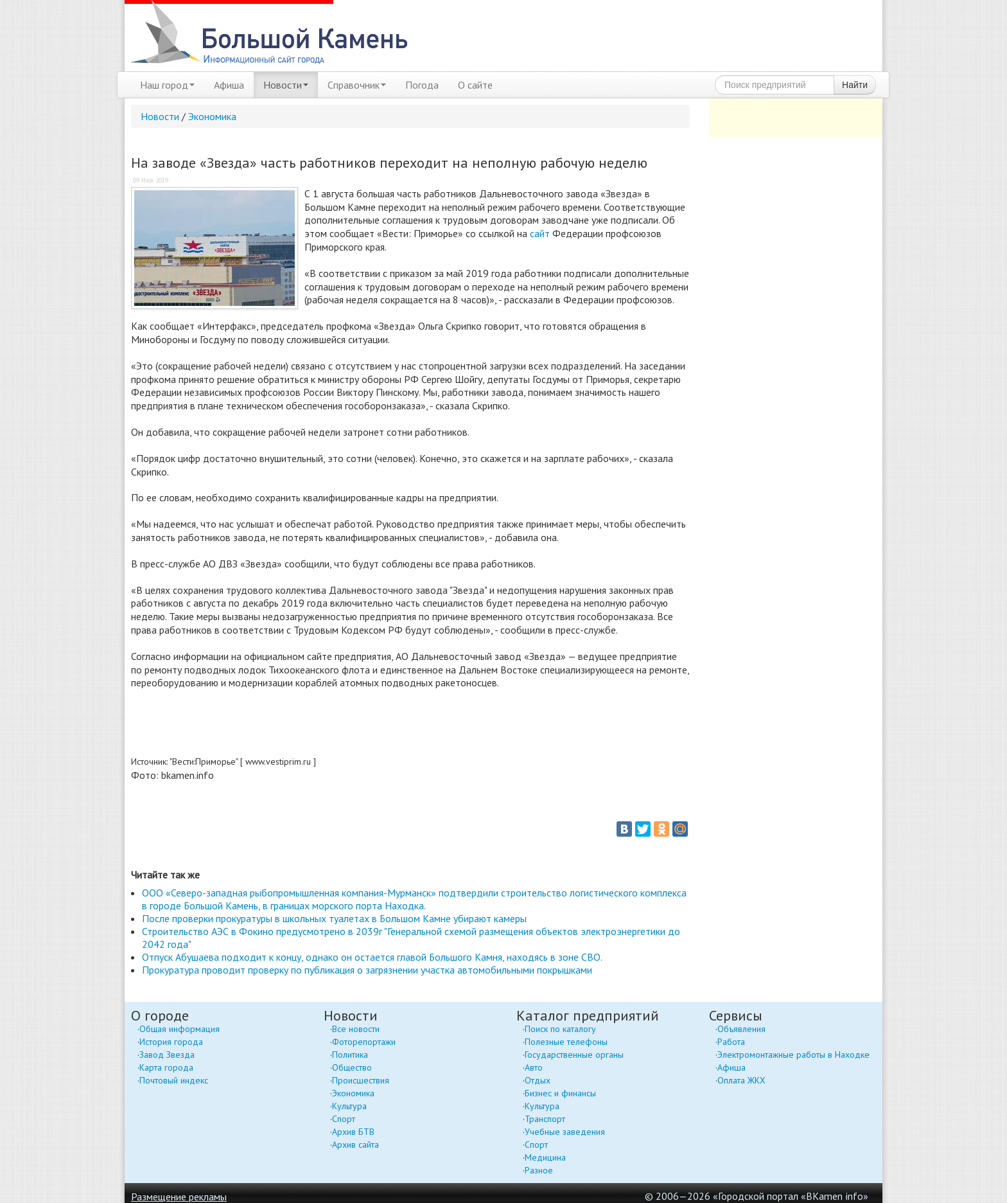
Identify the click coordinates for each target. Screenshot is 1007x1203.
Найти (855, 85)
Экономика (212, 116)
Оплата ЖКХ (741, 1080)
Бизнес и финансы (560, 1093)
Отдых (537, 1080)
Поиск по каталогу (560, 1029)
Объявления (741, 1029)
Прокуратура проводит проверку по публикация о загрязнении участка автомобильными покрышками (367, 969)
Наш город (167, 84)
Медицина (545, 1157)
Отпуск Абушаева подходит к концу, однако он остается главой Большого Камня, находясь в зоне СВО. (372, 956)
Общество (352, 1067)
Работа (731, 1041)
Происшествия (360, 1080)
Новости (285, 84)
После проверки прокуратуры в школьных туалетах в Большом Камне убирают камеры (334, 918)
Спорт (343, 1119)
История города (171, 1041)
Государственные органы (574, 1054)
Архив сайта (355, 1144)
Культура (349, 1106)
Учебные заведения (565, 1131)
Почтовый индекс (173, 1080)
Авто (534, 1067)
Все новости (356, 1029)
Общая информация (179, 1029)
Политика (350, 1054)
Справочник (357, 84)
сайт (540, 233)
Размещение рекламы (179, 1196)
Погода (422, 84)
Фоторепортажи (364, 1041)
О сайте (475, 84)
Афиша (229, 84)
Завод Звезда (167, 1054)
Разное (539, 1170)
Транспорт (545, 1119)
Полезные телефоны (566, 1041)
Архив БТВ (353, 1131)
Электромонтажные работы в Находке (793, 1054)
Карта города (166, 1067)
